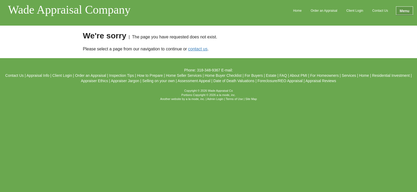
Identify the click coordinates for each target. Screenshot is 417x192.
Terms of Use (234, 99)
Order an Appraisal (324, 11)
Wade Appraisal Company (69, 10)
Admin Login (215, 99)
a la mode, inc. (195, 99)
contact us (197, 49)
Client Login (354, 11)
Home (297, 11)
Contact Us (380, 11)
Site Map (251, 99)
